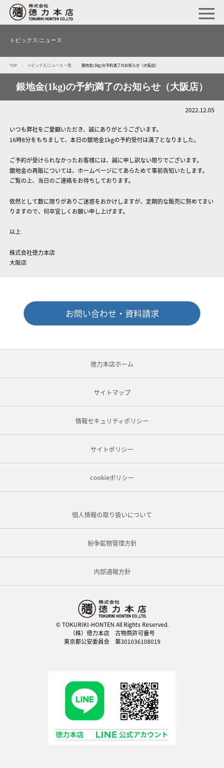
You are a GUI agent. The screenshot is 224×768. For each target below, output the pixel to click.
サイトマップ (112, 392)
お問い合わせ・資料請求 (112, 313)
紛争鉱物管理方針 (112, 542)
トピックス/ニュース (35, 40)
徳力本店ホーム (112, 363)
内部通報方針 (112, 571)
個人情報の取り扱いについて (112, 514)
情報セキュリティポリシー (112, 420)
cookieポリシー (112, 477)
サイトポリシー (112, 448)
